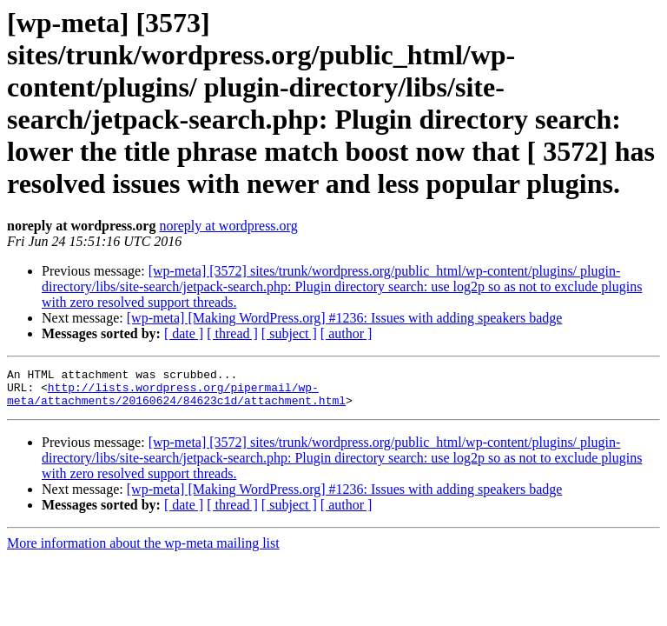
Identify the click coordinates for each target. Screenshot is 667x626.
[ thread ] (232, 333)
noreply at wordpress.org (228, 225)
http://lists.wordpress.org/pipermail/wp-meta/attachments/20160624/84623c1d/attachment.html (176, 400)
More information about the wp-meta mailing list (143, 550)
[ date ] (183, 333)
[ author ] (346, 333)
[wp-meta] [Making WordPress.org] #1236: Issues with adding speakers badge (345, 317)
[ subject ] (289, 333)
